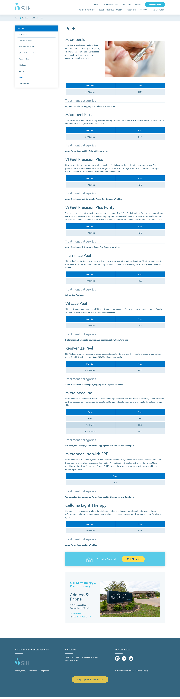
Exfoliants (22, 67)
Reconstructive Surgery (111, 10)
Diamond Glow (24, 61)
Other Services (24, 85)
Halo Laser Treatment (26, 48)
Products (131, 10)
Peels (20, 79)
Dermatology (157, 10)
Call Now (133, 561)
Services (138, 4)
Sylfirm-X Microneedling (27, 55)
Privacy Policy (20, 672)
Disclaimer (33, 672)
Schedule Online (154, 4)
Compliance (44, 672)
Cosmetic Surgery (86, 10)
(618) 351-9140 (84, 618)
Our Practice (127, 4)
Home (17, 20)
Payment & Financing (111, 4)
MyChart (97, 4)
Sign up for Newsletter (90, 681)
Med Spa (143, 10)
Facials (21, 73)
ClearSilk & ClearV (25, 42)
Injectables (22, 36)
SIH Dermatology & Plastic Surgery (83, 586)
